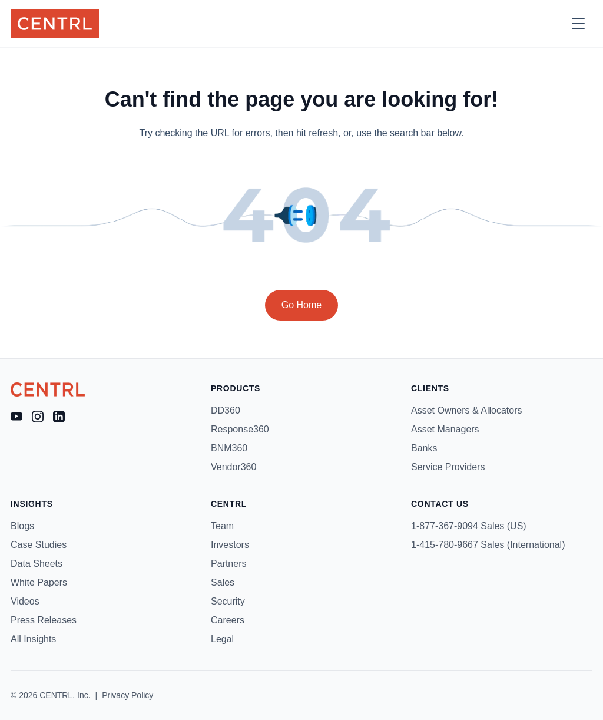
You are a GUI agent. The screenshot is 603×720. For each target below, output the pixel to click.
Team (222, 526)
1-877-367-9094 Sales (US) (468, 526)
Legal (222, 639)
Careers (227, 620)
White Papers (39, 582)
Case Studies (39, 545)
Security (228, 601)
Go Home (301, 305)
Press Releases (44, 620)
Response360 (240, 429)
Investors (230, 545)
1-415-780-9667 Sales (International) (488, 545)
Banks (424, 448)
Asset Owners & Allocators (466, 410)
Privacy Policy (127, 695)
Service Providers (448, 467)
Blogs (22, 526)
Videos (25, 601)
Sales (222, 582)
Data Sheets (36, 564)
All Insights (33, 639)
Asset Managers (445, 429)
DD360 (225, 410)
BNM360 (229, 448)
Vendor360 (233, 467)
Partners (228, 564)
